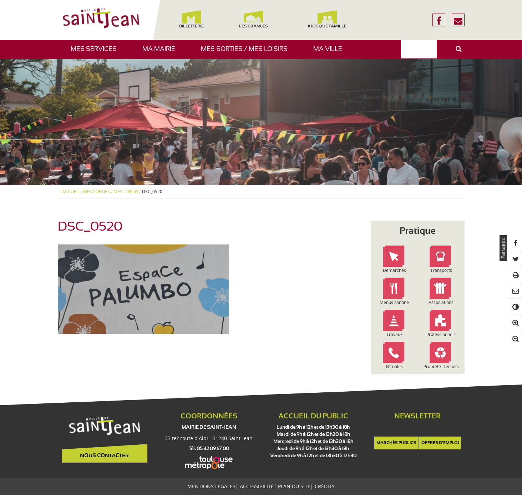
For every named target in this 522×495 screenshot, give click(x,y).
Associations (441, 302)
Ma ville (330, 52)
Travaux (394, 334)
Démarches (394, 270)
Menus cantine (394, 302)
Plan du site (294, 486)
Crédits (325, 486)
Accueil (71, 192)
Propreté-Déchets (441, 366)
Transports (441, 270)
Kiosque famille (327, 19)
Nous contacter (104, 455)
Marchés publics (396, 443)
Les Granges (253, 19)
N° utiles (394, 366)
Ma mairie (161, 52)
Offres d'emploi (440, 443)
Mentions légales (211, 486)
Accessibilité (257, 486)
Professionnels (441, 334)
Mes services (96, 52)
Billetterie (191, 19)
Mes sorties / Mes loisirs (247, 52)
